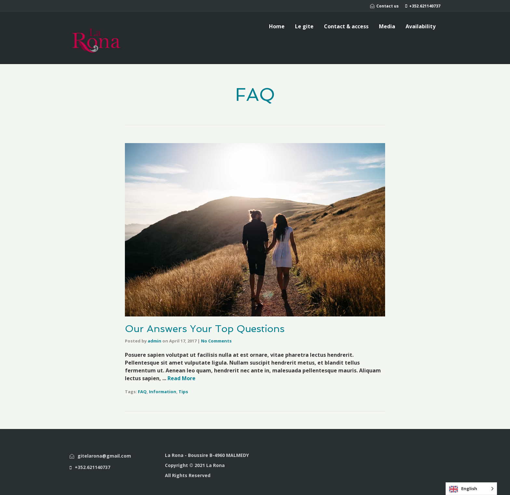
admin (154, 341)
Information (162, 392)
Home (277, 26)
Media (387, 26)
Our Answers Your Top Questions (205, 328)
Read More (181, 378)
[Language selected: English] (471, 488)
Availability (421, 26)
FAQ (142, 392)
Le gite (304, 26)
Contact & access (346, 26)
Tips (183, 392)
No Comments (216, 341)
